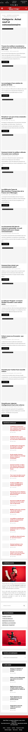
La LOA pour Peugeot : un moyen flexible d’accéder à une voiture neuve (12, 302)
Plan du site (15, 729)
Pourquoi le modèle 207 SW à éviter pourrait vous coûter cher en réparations (17, 502)
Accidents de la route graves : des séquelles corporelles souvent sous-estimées (17, 447)
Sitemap (20, 729)
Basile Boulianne (6, 305)
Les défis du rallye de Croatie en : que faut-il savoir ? (17, 537)
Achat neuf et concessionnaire (8, 28)
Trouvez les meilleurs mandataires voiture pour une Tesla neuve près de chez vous (13, 47)
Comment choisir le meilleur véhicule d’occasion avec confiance (13, 153)
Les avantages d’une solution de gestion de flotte (12, 84)
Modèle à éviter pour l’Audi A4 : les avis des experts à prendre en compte (17, 511)
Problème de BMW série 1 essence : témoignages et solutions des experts (16, 484)
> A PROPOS (7, 2)
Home (4, 727)
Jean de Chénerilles (7, 233)
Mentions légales (8, 729)
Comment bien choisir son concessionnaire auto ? (9, 266)
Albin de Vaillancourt (7, 155)
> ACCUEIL (2, 2)
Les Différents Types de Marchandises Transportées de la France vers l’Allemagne (12, 191)
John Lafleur (5, 86)
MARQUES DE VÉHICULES (8, 621)
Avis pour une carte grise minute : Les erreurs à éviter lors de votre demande (17, 553)
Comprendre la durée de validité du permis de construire (16, 707)
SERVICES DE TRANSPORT (8, 625)
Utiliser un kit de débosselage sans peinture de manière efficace (17, 679)
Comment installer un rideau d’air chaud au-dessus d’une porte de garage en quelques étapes (17, 467)
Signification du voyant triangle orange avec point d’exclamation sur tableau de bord (17, 688)
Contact (13, 727)
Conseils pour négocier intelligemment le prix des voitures (12, 404)
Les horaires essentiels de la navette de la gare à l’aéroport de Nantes (18, 529)
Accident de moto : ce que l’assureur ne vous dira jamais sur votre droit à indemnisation (18, 438)
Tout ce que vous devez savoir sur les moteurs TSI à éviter (17, 475)
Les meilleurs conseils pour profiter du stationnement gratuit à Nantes (17, 520)
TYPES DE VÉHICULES (7, 618)
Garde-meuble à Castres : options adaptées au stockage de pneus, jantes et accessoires (17, 456)
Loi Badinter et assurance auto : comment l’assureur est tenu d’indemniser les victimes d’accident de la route (17, 428)
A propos (8, 727)
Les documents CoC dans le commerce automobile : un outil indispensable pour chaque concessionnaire (11, 229)
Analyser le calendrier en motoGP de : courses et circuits (16, 670)
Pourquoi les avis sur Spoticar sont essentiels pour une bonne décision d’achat (18, 493)
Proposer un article (20, 727)
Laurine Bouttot (6, 51)
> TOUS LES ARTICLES (14, 2)
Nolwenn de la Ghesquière (8, 373)
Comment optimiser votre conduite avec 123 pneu (16, 545)
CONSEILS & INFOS (6, 616)
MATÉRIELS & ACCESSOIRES (9, 623)
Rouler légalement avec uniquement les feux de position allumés (16, 698)
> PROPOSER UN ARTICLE (23, 2)
